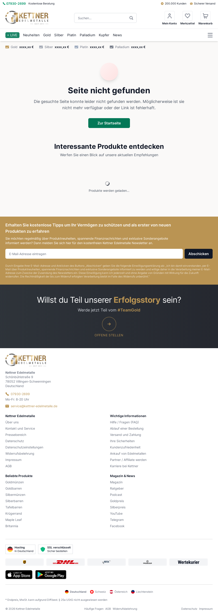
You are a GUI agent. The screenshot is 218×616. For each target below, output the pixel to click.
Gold (47, 35)
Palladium (87, 35)
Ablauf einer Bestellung (127, 428)
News (117, 35)
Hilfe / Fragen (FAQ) (124, 422)
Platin (71, 35)
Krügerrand (13, 513)
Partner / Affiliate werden (128, 460)
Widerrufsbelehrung (19, 453)
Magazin (116, 482)
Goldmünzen (14, 482)
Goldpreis (117, 501)
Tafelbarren (13, 507)
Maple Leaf (13, 520)
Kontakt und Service (20, 428)
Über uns (12, 422)
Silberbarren (14, 501)
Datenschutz (14, 441)
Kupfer (104, 35)
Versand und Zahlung (125, 435)
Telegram (117, 520)
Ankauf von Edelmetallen (128, 453)
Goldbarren (13, 488)
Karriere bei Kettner (124, 466)
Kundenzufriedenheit (125, 447)
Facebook (117, 526)
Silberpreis (117, 507)
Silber (59, 35)
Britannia (11, 526)
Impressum (13, 460)
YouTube (116, 513)
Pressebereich (15, 435)
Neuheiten (31, 35)
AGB (8, 466)
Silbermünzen (15, 495)
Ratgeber (117, 488)
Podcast (116, 495)
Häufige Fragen (94, 608)
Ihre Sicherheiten (122, 441)
